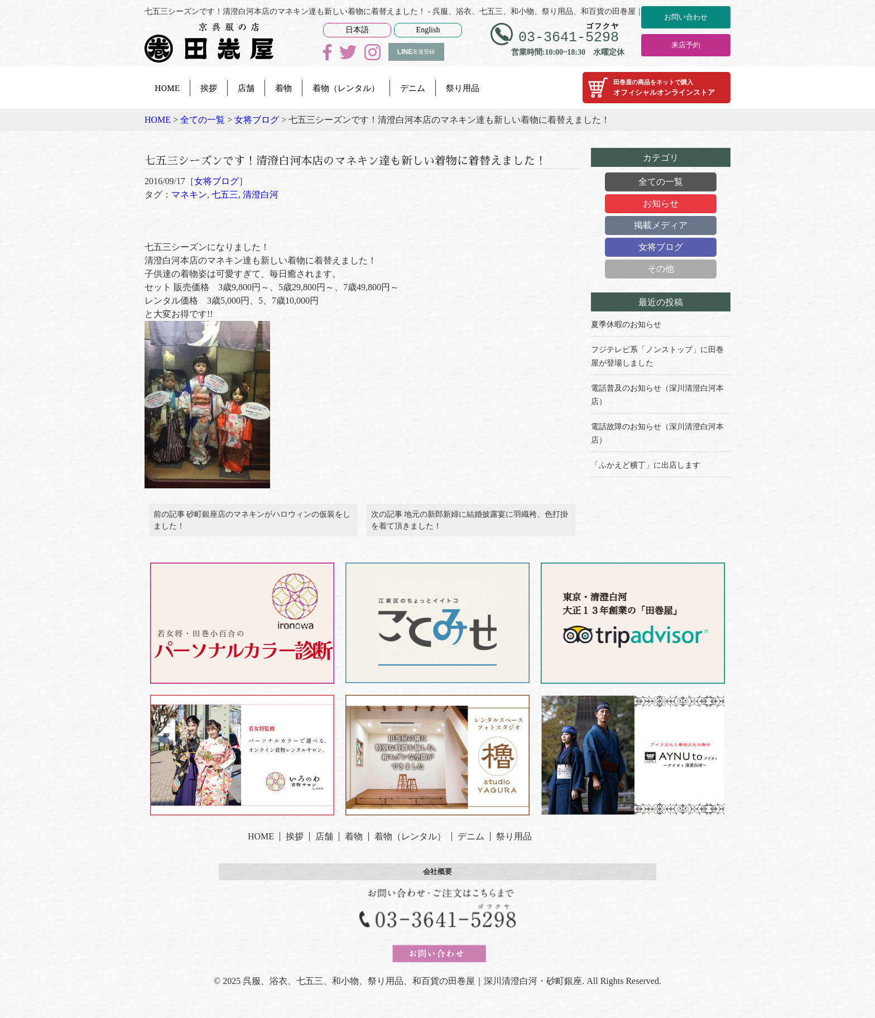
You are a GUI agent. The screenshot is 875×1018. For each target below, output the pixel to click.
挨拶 (208, 87)
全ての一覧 (660, 181)
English (428, 30)
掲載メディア (661, 225)
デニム (412, 87)
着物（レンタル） (345, 87)
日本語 (357, 30)
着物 (283, 87)
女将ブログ (216, 202)
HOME (167, 87)
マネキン (189, 215)
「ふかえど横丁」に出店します (645, 465)
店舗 (246, 87)
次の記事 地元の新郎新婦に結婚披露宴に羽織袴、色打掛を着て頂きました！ (470, 545)
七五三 (224, 215)
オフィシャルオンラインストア (656, 88)
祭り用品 (462, 87)
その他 (660, 268)
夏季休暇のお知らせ (626, 324)
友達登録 (416, 52)
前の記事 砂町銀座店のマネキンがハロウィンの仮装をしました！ (252, 545)
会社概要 (437, 901)
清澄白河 (260, 215)
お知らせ (661, 203)
